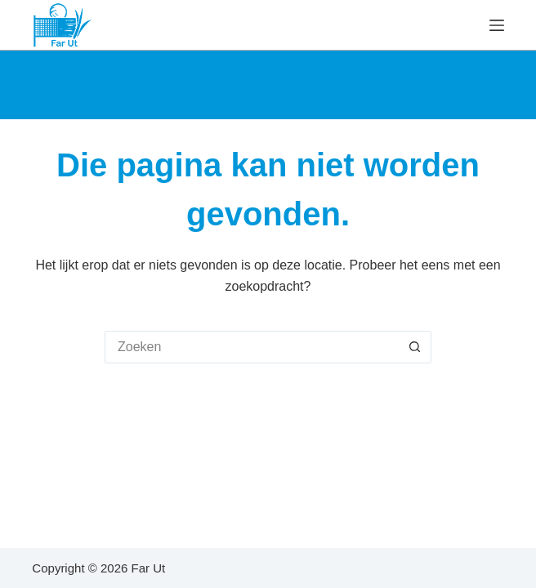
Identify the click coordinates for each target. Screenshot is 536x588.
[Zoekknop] (415, 347)
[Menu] (496, 25)
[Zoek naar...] (252, 347)
